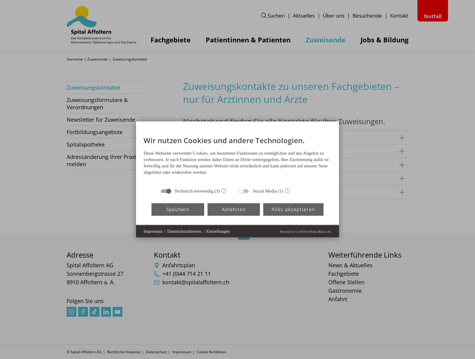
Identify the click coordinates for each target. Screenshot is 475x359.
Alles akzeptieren (293, 209)
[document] (237, 157)
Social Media (265, 191)
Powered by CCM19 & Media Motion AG (305, 231)
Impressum (153, 231)
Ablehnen (234, 209)
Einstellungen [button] (218, 231)
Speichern (177, 209)
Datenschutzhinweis (184, 231)
